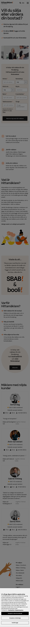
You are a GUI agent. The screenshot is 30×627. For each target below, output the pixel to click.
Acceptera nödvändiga (15, 619)
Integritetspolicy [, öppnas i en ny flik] (19, 611)
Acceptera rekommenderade (15, 614)
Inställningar (15, 624)
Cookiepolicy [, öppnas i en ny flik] (11, 611)
